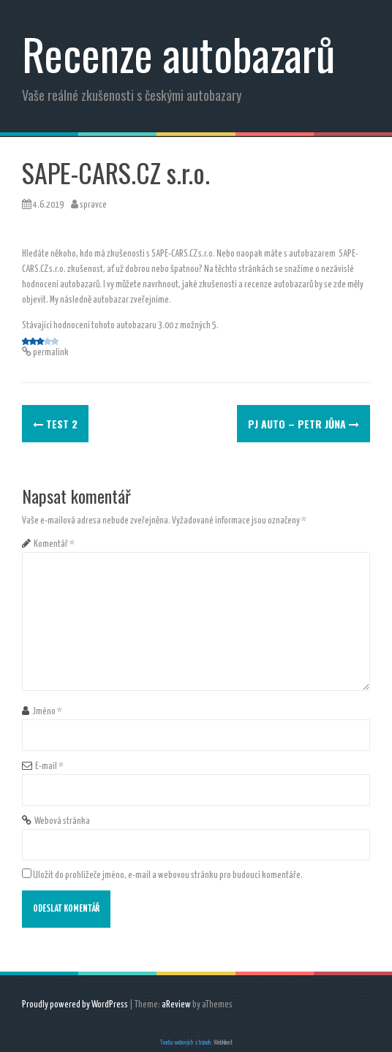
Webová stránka (62, 821)
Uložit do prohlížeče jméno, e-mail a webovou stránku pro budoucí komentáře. (168, 875)
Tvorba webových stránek (185, 1043)
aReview (176, 1005)
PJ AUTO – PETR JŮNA (303, 423)
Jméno (47, 711)
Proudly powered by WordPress (75, 1005)
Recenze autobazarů (178, 53)
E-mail (49, 766)
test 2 (55, 423)
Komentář (54, 544)
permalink (50, 352)
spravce (93, 205)
